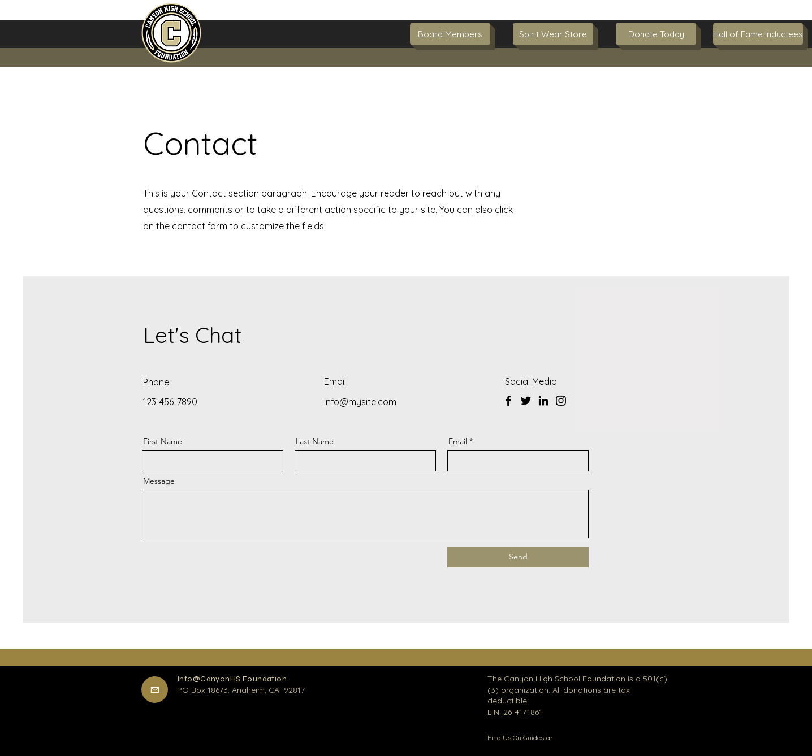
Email (457, 441)
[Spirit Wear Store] (553, 34)
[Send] (518, 557)
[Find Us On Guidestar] (527, 737)
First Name (162, 441)
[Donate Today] (656, 34)
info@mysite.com (360, 401)
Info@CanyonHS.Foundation (232, 679)
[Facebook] (508, 400)
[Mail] (154, 689)
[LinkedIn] (543, 400)
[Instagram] (561, 400)
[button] (753, 34)
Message (159, 481)
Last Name (315, 441)
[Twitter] (526, 400)
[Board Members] (450, 34)
